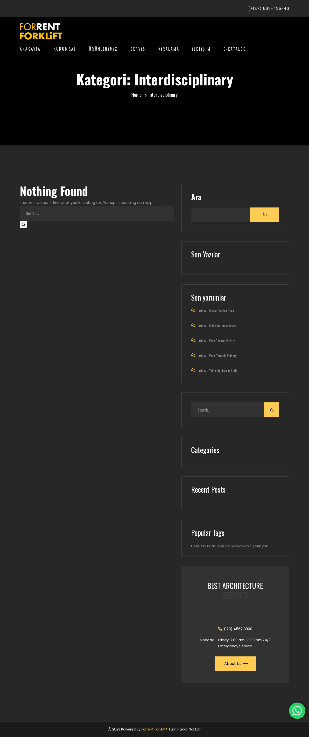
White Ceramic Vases (222, 325)
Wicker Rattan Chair (221, 310)
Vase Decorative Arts (222, 340)
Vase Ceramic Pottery (222, 355)
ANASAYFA (30, 49)
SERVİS (137, 49)
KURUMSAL (65, 49)
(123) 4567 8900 (235, 628)
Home (136, 94)
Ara (196, 196)
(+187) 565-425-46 (268, 8)
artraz (202, 310)
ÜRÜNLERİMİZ (103, 49)
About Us (235, 663)
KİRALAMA (169, 49)
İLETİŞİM (201, 49)
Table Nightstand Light (223, 370)
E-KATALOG (235, 49)
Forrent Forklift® (154, 729)
